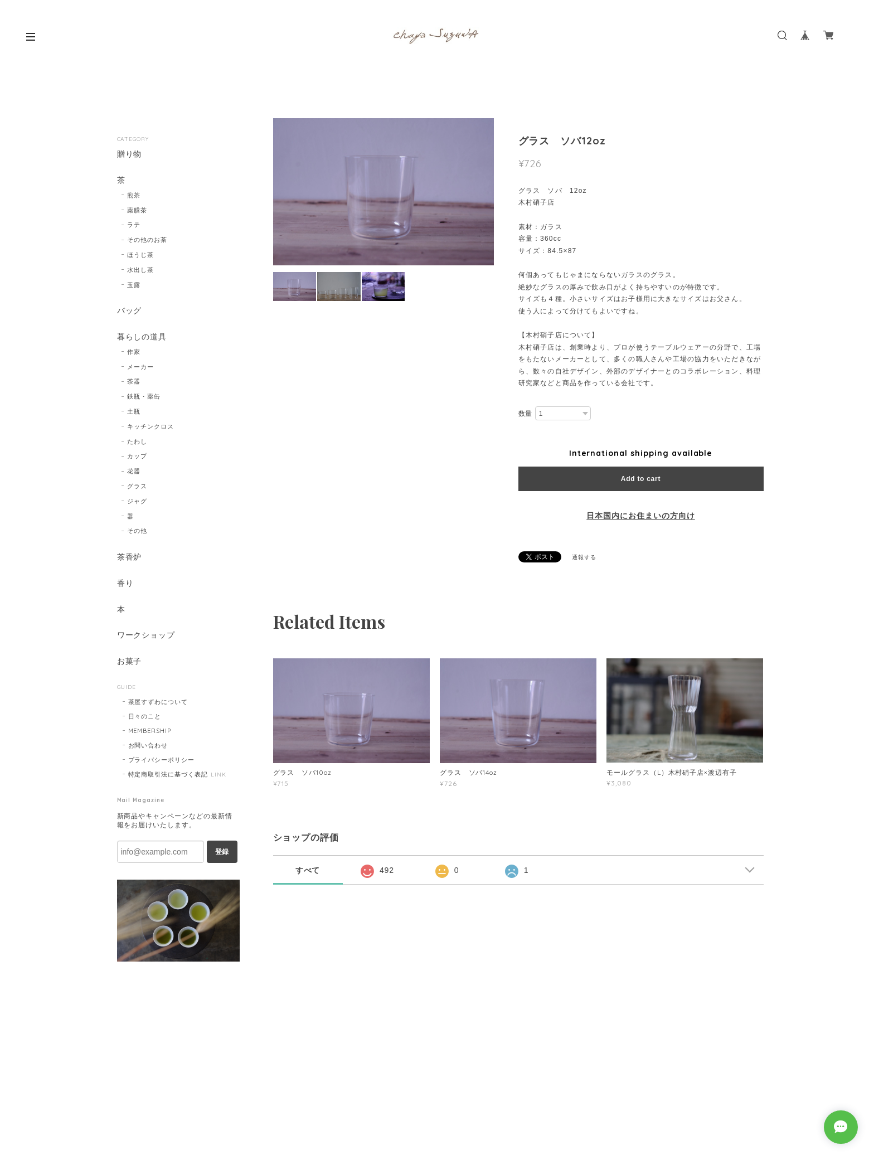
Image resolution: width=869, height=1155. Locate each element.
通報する (584, 557)
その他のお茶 (147, 240)
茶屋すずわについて (158, 702)
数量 (525, 414)
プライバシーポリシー (161, 760)
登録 (222, 852)
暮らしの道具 (142, 337)
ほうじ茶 (140, 255)
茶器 (133, 382)
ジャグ (137, 501)
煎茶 (133, 195)
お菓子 (129, 662)
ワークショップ (146, 635)
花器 (133, 471)
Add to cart (641, 479)
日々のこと (145, 717)
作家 (133, 352)
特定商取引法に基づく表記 (168, 775)
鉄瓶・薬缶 (144, 397)
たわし (137, 441)
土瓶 (133, 411)
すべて (308, 870)
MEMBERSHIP (150, 731)
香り (125, 583)
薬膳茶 (137, 210)
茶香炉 (129, 557)
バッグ (129, 311)
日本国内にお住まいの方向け (640, 515)
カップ (137, 456)
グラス (137, 486)
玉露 (133, 285)
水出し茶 (140, 270)
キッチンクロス (150, 426)
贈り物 (129, 154)
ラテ (133, 225)
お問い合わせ (148, 746)
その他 (137, 531)
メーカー (140, 367)
